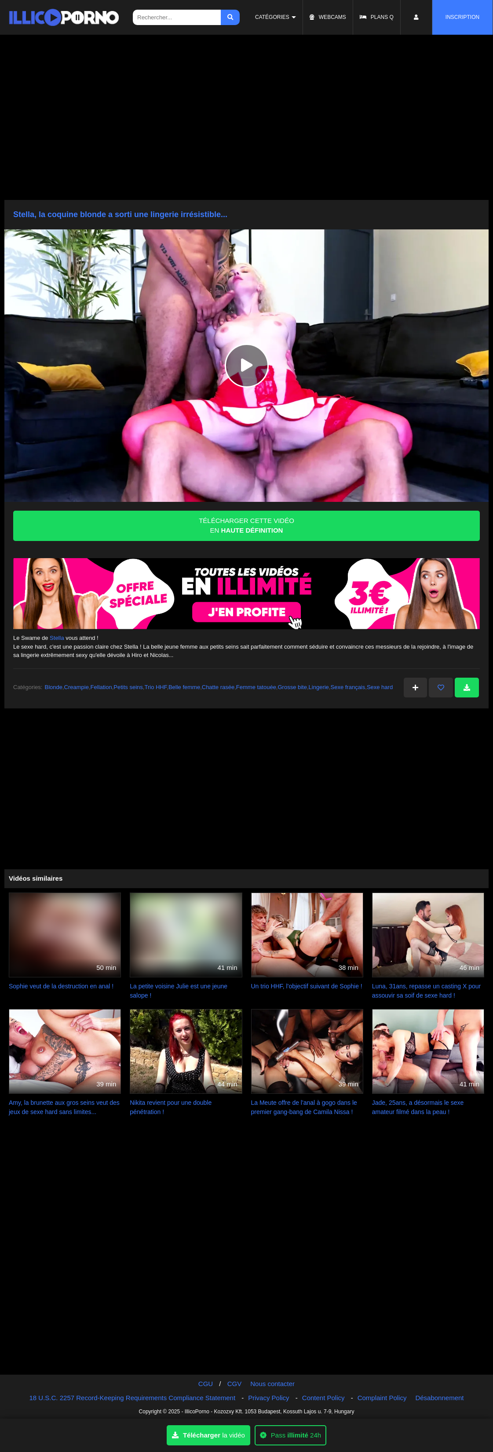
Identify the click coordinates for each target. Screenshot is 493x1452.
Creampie (76, 687)
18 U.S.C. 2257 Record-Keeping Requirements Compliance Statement (132, 1397)
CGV (234, 1383)
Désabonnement (439, 1397)
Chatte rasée (218, 687)
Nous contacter (272, 1383)
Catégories (272, 17)
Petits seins (127, 687)
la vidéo (208, 1435)
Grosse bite (292, 687)
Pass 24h (290, 1435)
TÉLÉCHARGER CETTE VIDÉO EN (246, 525)
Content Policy (323, 1397)
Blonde (53, 687)
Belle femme (184, 687)
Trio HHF (155, 687)
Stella (57, 638)
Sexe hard (380, 687)
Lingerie (319, 687)
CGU (205, 1383)
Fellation (101, 687)
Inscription (462, 17)
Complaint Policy (382, 1397)
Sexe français (347, 687)
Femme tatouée (256, 687)
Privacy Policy (268, 1397)
